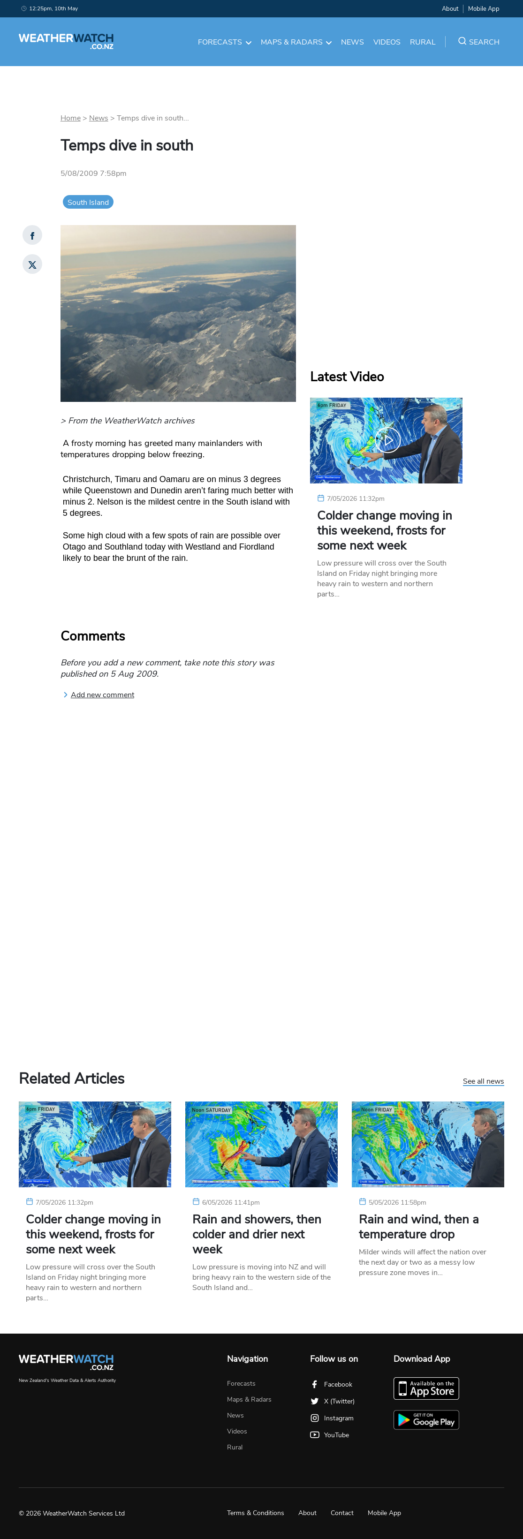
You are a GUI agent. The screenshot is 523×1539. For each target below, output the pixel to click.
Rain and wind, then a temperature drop (419, 1227)
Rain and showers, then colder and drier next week (256, 1234)
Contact (342, 1513)
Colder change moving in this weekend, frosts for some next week (384, 530)
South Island (88, 202)
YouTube (329, 1435)
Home (71, 118)
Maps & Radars (296, 42)
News (352, 42)
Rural (423, 42)
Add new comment (98, 695)
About (450, 9)
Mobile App (484, 9)
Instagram (332, 1418)
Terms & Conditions (255, 1513)
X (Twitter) (332, 1401)
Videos (387, 42)
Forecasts (224, 42)
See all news (483, 1082)
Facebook (331, 1384)
